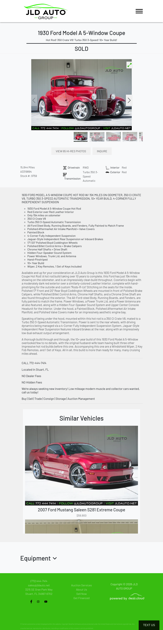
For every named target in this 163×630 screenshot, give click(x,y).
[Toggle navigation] (139, 11)
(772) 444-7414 (39, 581)
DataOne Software (75, 624)
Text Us (149, 625)
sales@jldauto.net (39, 585)
